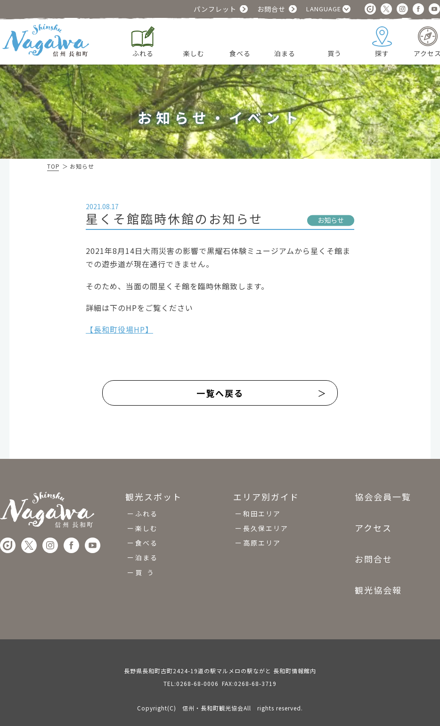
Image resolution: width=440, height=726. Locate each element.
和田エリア (262, 509)
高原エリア (262, 538)
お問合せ (271, 9)
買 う (145, 568)
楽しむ (146, 524)
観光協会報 (378, 585)
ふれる (146, 509)
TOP (53, 166)
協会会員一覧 (383, 493)
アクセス (373, 523)
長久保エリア (265, 524)
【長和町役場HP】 (119, 329)
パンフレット (215, 9)
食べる (146, 538)
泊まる (146, 553)
